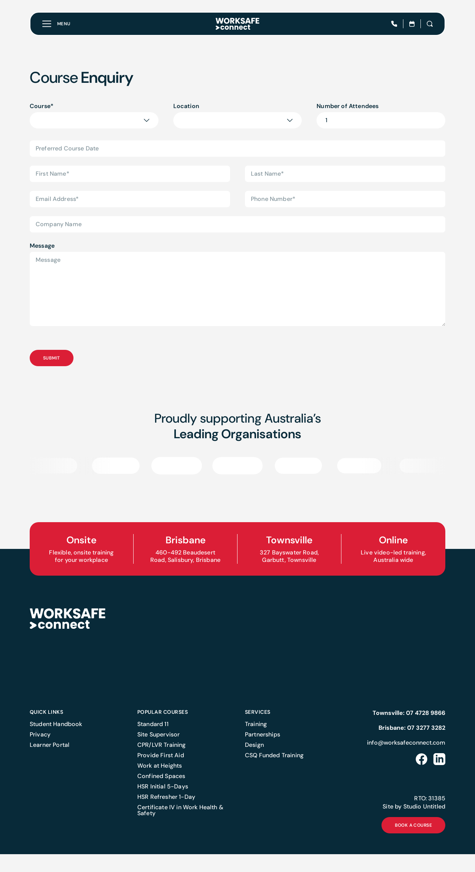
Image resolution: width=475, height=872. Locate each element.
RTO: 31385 (429, 816)
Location (186, 106)
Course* (41, 106)
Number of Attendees (348, 106)
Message (42, 246)
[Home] (237, 24)
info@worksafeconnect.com (406, 760)
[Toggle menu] (56, 23)
